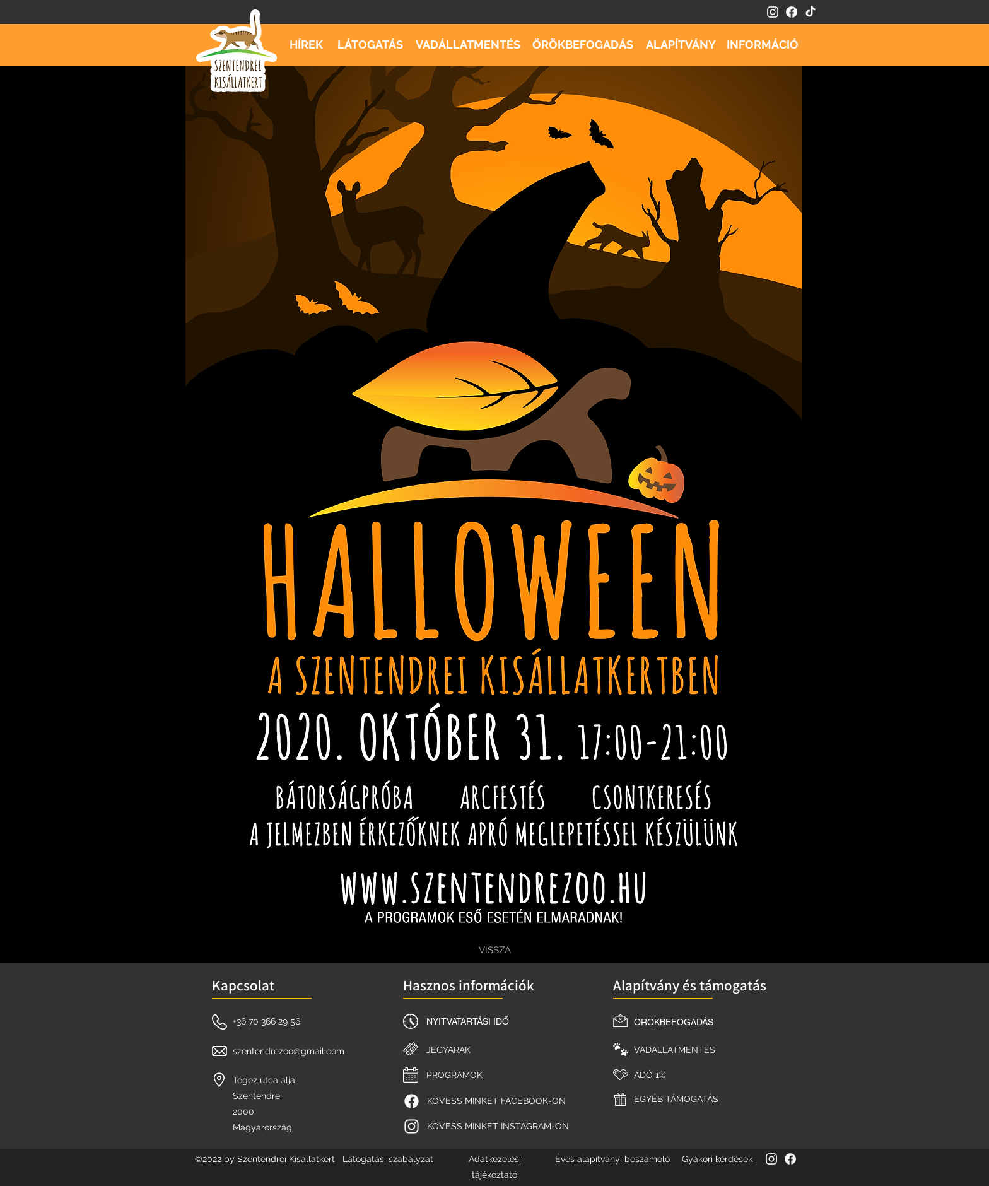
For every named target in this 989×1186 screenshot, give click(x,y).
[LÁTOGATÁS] (370, 45)
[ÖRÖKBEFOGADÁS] (582, 45)
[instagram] (772, 12)
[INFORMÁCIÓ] (762, 45)
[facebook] (791, 12)
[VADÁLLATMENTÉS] (468, 45)
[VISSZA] (494, 950)
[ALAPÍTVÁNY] (680, 45)
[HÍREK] (306, 45)
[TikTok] (810, 12)
